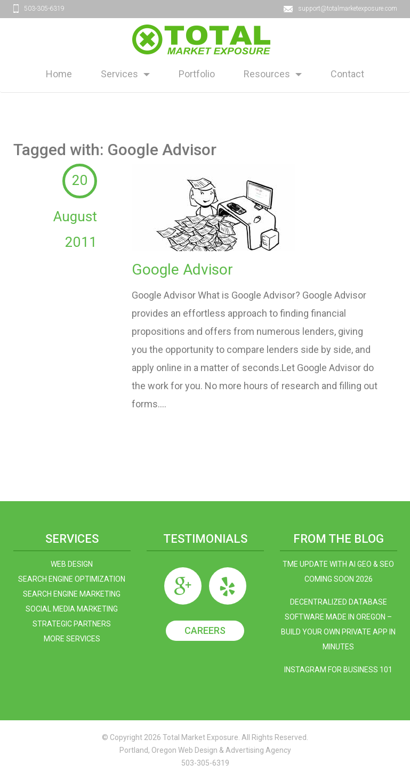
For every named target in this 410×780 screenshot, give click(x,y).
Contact (347, 73)
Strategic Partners (72, 624)
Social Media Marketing (72, 609)
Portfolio (197, 73)
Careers (205, 630)
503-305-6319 (44, 8)
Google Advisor (182, 269)
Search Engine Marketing (71, 594)
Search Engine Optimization (71, 579)
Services (119, 73)
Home (59, 73)
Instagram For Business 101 (338, 669)
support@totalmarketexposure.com (347, 8)
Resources (267, 73)
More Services (72, 638)
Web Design (72, 564)
